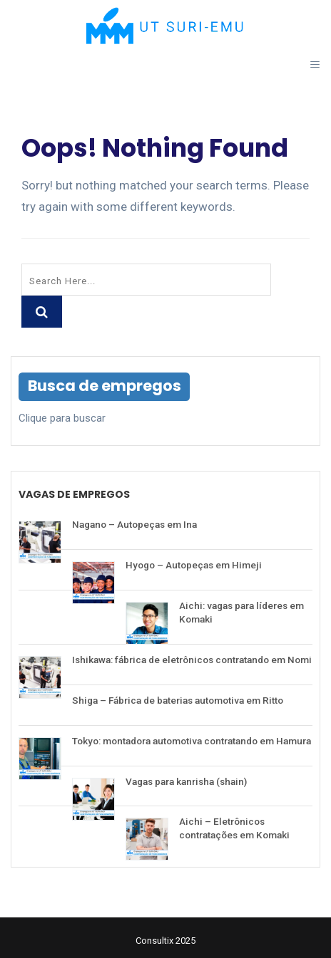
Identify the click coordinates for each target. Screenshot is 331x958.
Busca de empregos (104, 385)
